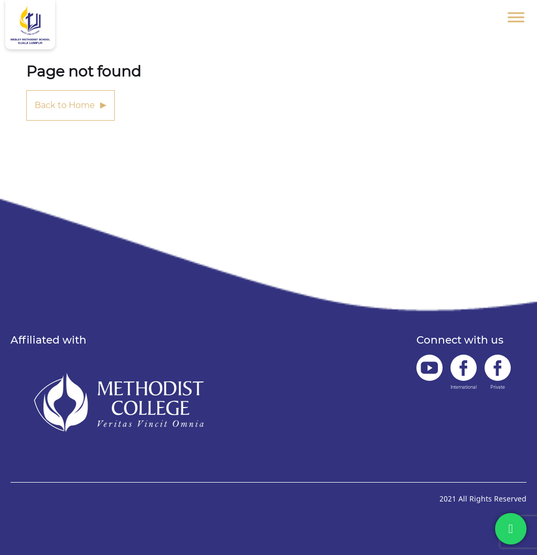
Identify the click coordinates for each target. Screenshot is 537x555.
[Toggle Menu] (516, 17)
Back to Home (65, 105)
